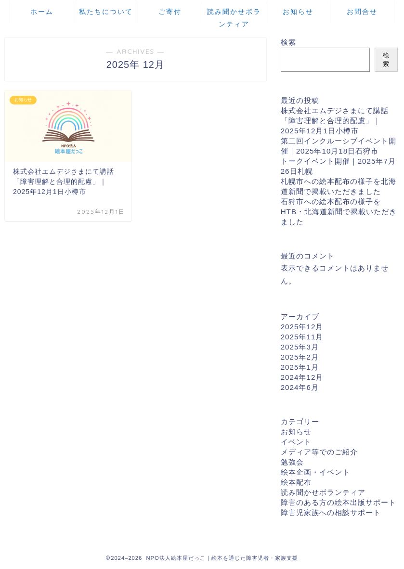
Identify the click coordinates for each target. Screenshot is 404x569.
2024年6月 (300, 387)
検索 (288, 42)
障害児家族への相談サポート (331, 512)
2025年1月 (300, 367)
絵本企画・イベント (315, 472)
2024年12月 (302, 377)
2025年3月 (300, 347)
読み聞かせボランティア (234, 15)
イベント (296, 442)
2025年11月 (302, 337)
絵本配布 (296, 482)
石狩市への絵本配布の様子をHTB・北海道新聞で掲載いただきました (339, 211)
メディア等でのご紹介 (319, 452)
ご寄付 (170, 11)
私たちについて (106, 11)
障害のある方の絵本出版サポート (338, 502)
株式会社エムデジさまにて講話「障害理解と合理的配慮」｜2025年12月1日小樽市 (335, 120)
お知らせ (298, 11)
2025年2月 (300, 357)
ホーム (41, 11)
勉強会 (292, 462)
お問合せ (362, 11)
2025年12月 (302, 327)
